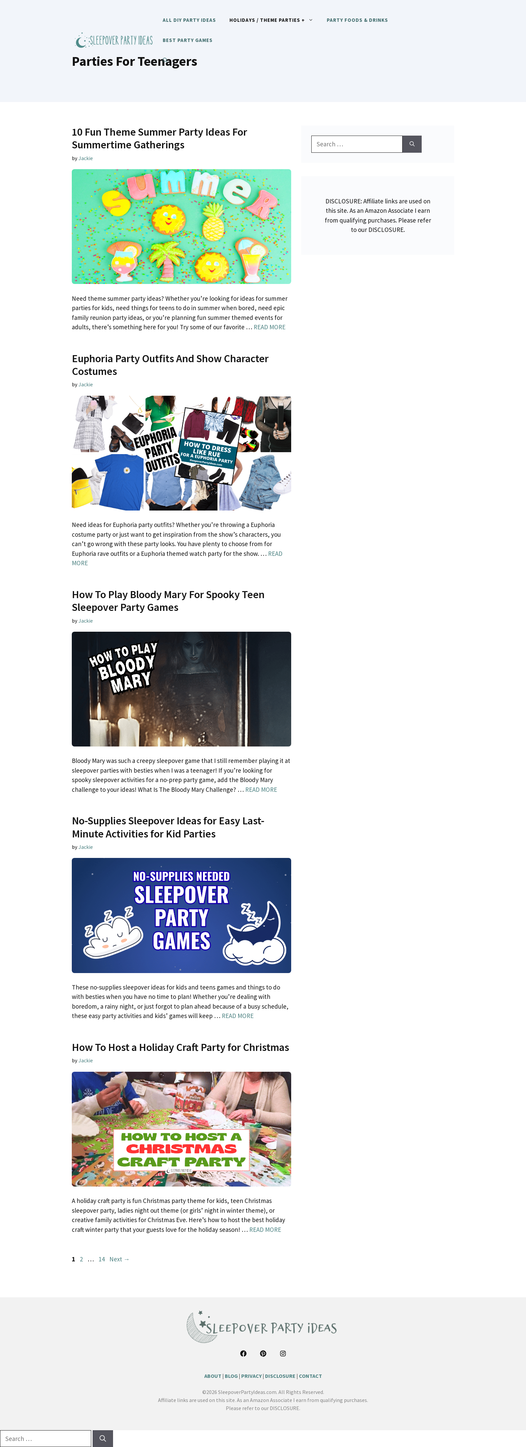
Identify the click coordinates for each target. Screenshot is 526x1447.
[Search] (412, 144)
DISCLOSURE (280, 1375)
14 (102, 1259)
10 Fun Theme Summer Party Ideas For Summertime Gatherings (159, 138)
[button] (165, 60)
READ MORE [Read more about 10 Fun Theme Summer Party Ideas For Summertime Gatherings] (269, 327)
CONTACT (310, 1375)
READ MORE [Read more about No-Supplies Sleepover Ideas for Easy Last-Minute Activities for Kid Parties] (238, 1016)
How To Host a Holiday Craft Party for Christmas (180, 1047)
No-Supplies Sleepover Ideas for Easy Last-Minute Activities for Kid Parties (168, 827)
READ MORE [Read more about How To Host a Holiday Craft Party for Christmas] (265, 1229)
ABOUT (212, 1375)
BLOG (231, 1375)
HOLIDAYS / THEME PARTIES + (274, 20)
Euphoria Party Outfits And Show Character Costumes (170, 365)
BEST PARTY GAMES (188, 40)
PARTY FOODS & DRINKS (357, 20)
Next (119, 1259)
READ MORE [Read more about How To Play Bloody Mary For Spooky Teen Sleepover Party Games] (261, 789)
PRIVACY (251, 1375)
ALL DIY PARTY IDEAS (189, 20)
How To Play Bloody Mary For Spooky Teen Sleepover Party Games (168, 601)
